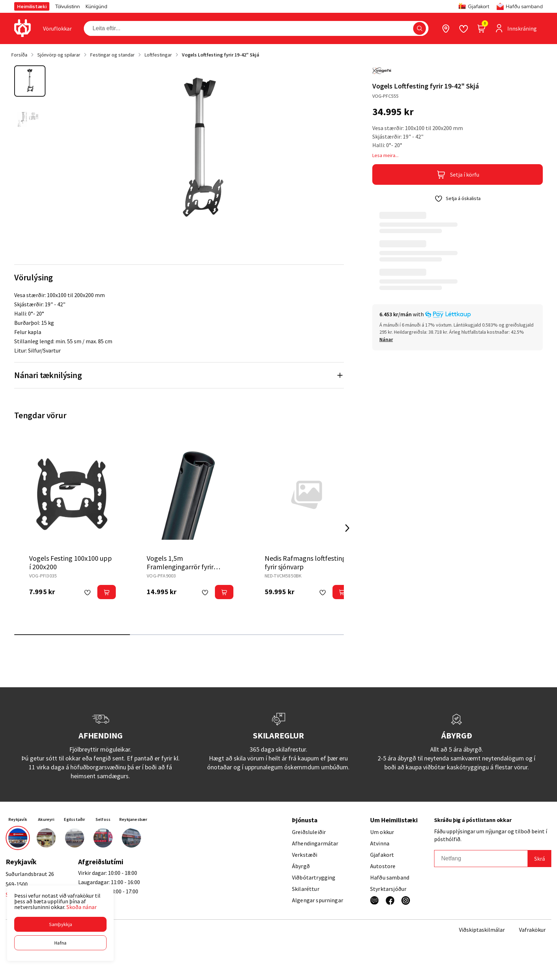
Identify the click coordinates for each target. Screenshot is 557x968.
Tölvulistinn (67, 6)
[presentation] (57, 28)
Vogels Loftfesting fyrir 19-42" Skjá (220, 55)
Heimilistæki (32, 6)
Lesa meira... (385, 155)
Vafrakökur (532, 929)
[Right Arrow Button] (347, 528)
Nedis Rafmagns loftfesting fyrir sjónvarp (305, 562)
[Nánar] (386, 339)
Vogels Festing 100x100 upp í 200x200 (70, 562)
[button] (60, 924)
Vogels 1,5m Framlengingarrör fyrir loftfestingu (180, 567)
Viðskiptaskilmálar (482, 929)
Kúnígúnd (96, 6)
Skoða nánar (81, 906)
